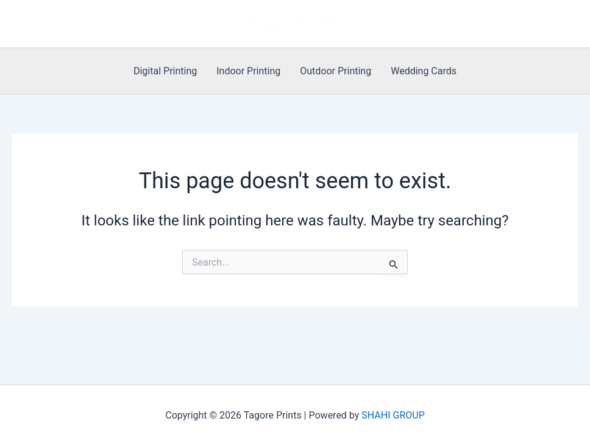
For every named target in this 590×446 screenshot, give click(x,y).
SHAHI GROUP (392, 415)
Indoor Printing (248, 71)
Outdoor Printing (335, 71)
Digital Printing (165, 71)
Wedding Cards (424, 71)
